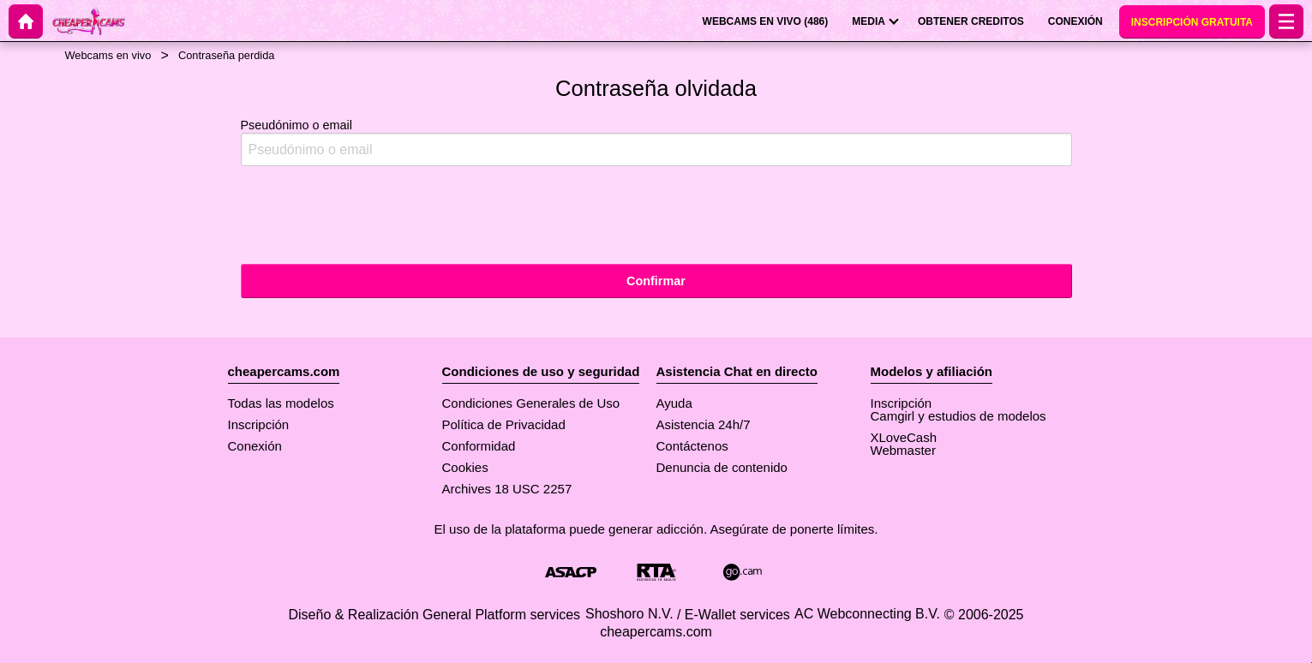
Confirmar (656, 281)
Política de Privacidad (504, 424)
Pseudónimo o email (656, 142)
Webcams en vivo (108, 55)
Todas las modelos (281, 403)
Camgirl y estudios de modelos (958, 416)
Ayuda (674, 403)
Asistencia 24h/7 (703, 424)
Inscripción (259, 424)
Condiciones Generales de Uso (531, 403)
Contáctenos (692, 446)
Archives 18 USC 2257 (507, 488)
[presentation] (371, 213)
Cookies (465, 467)
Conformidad (479, 446)
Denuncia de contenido (722, 467)
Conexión (255, 446)
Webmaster (903, 450)
